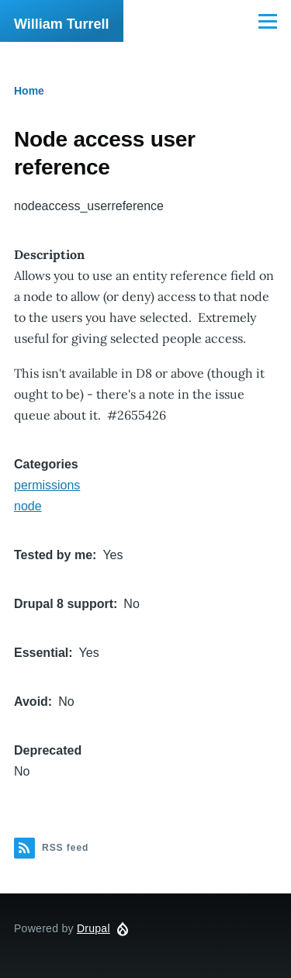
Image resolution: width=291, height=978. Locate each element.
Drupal (93, 928)
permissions (47, 485)
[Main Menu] (268, 21)
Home (29, 91)
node (28, 506)
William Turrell (61, 24)
